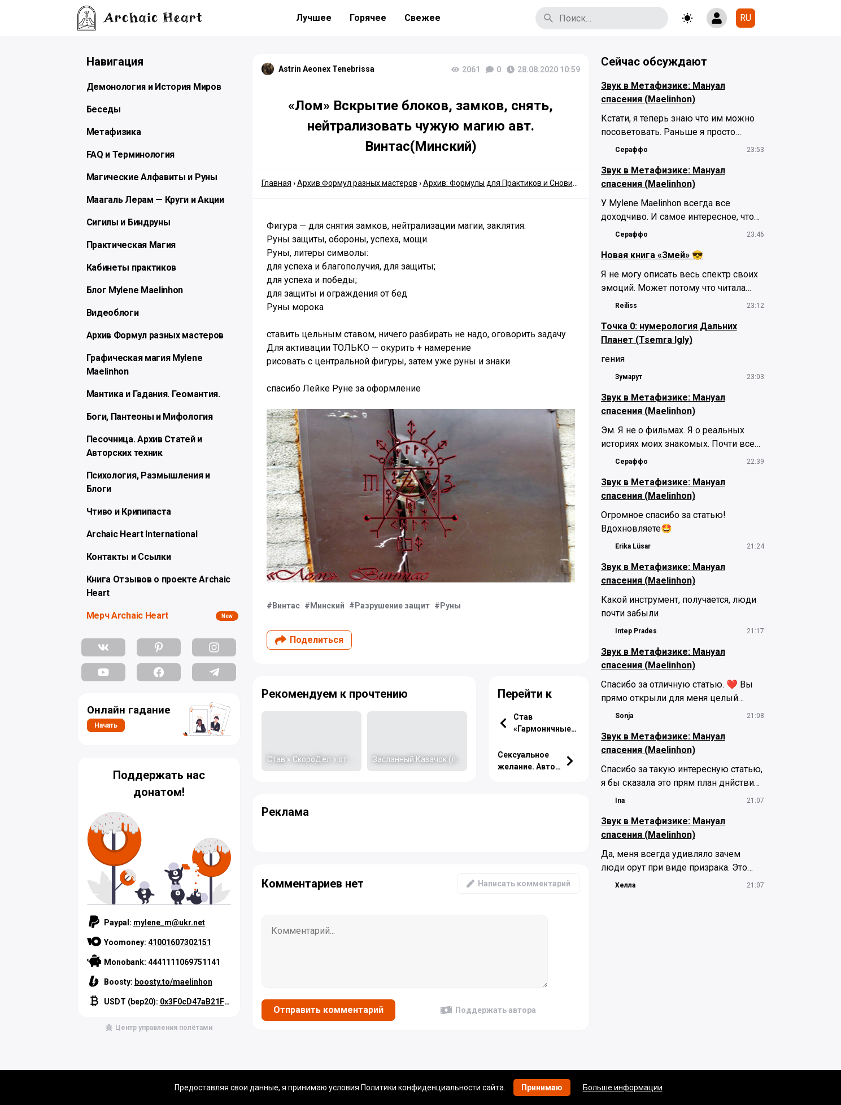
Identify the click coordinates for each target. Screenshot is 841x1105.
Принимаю (542, 1087)
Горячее (368, 17)
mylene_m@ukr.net (169, 922)
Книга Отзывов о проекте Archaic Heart (158, 586)
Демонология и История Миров (153, 86)
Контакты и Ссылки (128, 556)
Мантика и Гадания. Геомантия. (153, 394)
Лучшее (314, 17)
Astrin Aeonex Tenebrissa (326, 68)
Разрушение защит (392, 605)
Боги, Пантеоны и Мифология (149, 416)
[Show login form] (717, 18)
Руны (450, 605)
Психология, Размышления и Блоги (148, 482)
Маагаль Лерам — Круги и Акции (155, 199)
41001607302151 (179, 942)
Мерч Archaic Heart (127, 615)
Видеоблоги (112, 312)
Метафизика (113, 132)
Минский (327, 605)
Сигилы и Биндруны (128, 222)
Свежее (422, 17)
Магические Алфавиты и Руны (151, 177)
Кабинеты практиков (131, 267)
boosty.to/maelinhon (173, 981)
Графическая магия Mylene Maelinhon (144, 365)
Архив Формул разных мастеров (155, 335)
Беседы (103, 109)
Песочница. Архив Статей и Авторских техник (144, 446)
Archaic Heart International (142, 534)
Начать (105, 725)
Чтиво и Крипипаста (129, 511)
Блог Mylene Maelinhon (135, 290)
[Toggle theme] (687, 18)
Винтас (286, 605)
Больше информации (623, 1087)
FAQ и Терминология (130, 154)
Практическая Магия (131, 245)
